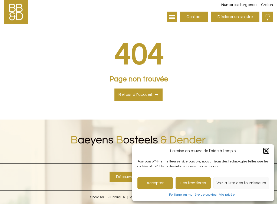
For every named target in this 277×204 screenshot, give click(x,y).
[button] (266, 151)
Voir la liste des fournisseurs (241, 183)
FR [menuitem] (267, 16)
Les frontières (193, 183)
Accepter (155, 183)
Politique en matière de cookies (192, 194)
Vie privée (227, 194)
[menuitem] (267, 17)
